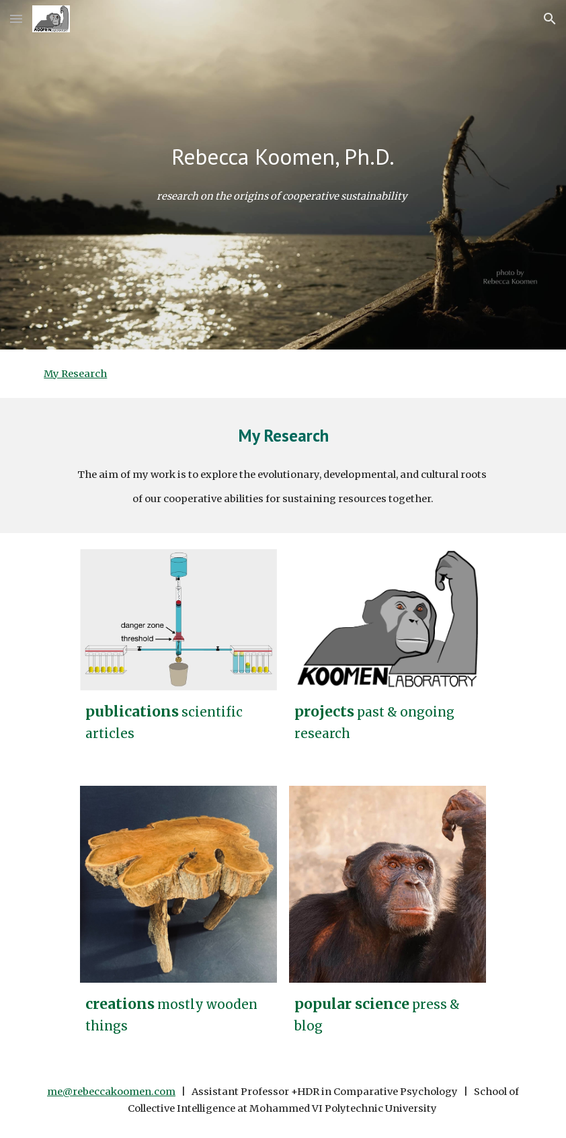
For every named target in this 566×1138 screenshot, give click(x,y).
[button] (16, 18)
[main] (282, 157)
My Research (75, 374)
